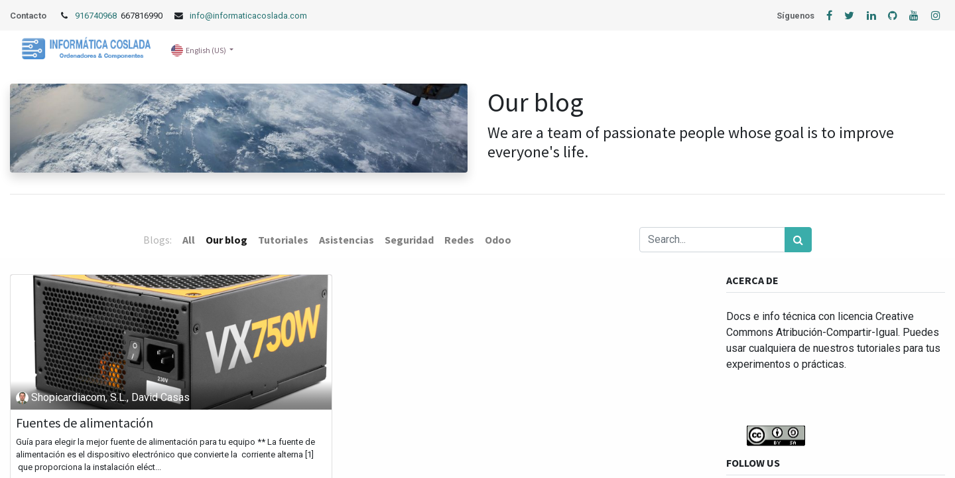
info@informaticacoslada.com (248, 16)
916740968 (97, 16)
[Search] (798, 239)
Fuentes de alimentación (84, 423)
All (188, 239)
